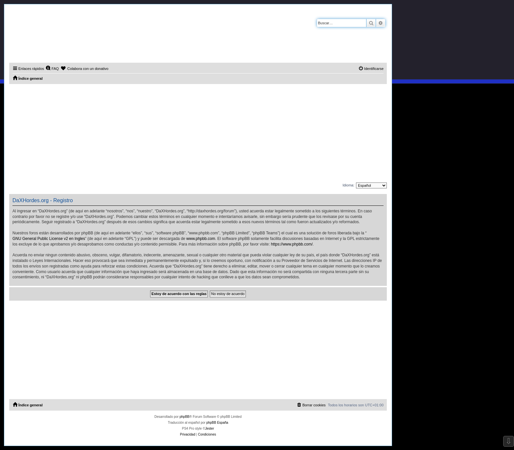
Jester (209, 428)
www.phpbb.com (200, 238)
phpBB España (217, 422)
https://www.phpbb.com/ (291, 244)
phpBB (184, 416)
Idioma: (348, 185)
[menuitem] (52, 69)
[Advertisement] (198, 133)
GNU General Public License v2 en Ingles (48, 238)
